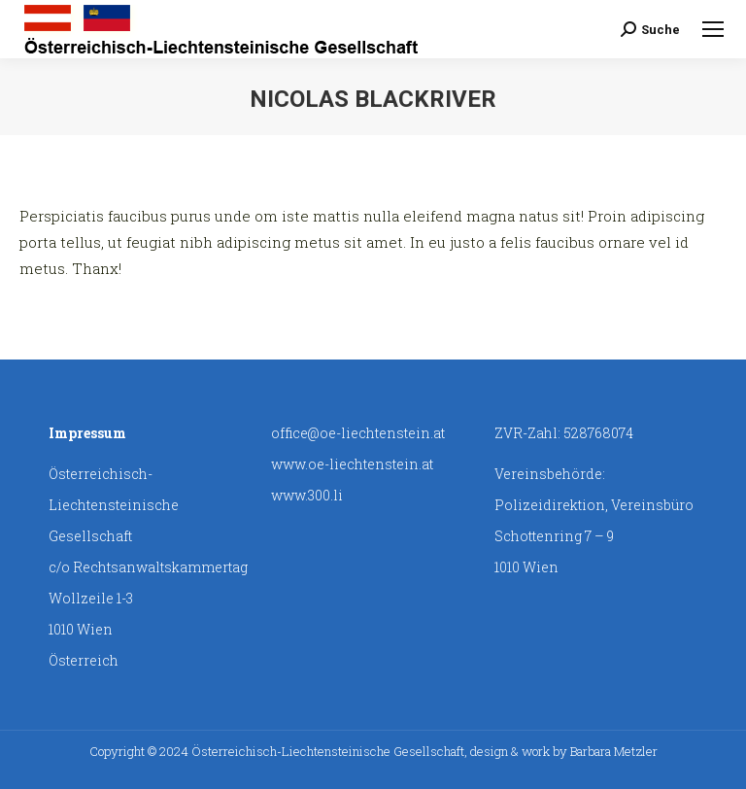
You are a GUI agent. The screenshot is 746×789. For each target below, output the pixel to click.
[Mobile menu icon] (713, 29)
